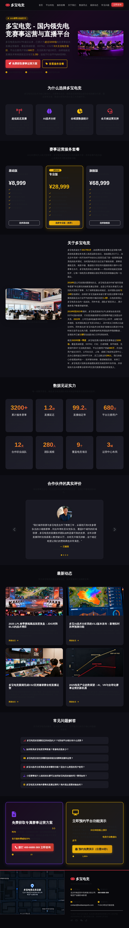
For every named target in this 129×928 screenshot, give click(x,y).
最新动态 (94, 5)
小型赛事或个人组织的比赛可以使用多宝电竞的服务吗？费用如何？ (55, 776)
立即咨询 (117, 5)
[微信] (81, 920)
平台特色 (50, 5)
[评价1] (61, 555)
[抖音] (86, 920)
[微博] (72, 920)
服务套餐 (61, 5)
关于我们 (72, 5)
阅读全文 (13, 641)
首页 (41, 5)
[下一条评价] (114, 529)
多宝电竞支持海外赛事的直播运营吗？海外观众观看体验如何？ (53, 785)
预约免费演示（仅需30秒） (92, 849)
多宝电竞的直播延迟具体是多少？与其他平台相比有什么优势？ (53, 740)
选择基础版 (24, 223)
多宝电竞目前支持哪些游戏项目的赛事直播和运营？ (48, 758)
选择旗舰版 (105, 223)
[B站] (76, 920)
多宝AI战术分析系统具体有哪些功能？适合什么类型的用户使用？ (54, 767)
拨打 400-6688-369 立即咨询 (33, 847)
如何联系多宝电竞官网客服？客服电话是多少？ (46, 749)
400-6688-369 (103, 893)
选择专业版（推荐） (64, 223)
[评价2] (63, 555)
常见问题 (105, 5)
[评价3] (65, 555)
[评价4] (67, 555)
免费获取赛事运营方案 (23, 63)
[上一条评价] (14, 529)
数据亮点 (83, 5)
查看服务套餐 (55, 63)
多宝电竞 (15, 5)
